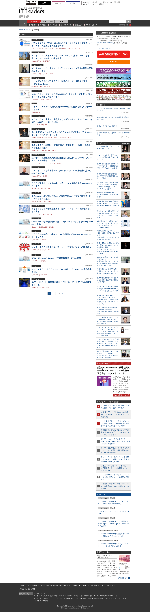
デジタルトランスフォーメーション (59, 137)
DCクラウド (58, 3)
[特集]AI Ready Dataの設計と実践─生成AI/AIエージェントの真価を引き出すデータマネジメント (113, 370)
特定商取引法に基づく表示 (96, 585)
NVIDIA (47, 61)
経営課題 (34, 21)
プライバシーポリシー (79, 585)
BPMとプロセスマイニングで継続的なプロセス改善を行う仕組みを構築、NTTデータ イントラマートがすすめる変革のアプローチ (108, 343)
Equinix (34, 61)
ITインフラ (40, 61)
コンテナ (43, 189)
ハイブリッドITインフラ (50, 163)
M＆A (48, 287)
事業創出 (43, 25)
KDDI (33, 261)
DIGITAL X (108, 598)
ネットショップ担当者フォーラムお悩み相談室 (71, 598)
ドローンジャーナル (119, 598)
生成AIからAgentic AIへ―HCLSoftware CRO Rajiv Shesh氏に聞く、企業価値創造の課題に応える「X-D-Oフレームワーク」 (107, 300)
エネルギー (86, 4)
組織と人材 (78, 25)
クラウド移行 (42, 201)
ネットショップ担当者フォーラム (44, 598)
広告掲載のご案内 (56, 585)
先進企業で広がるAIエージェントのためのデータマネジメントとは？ (107, 195)
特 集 (61, 21)
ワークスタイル (66, 25)
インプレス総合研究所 (85, 596)
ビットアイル (41, 287)
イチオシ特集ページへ (121, 395)
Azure (38, 261)
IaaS (51, 74)
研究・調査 (117, 2)
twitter (20, 16)
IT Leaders (31, 11)
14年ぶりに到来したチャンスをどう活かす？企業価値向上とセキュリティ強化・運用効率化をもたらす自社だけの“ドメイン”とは (107, 261)
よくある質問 (30, 589)
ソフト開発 (102, 2)
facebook (23, 16)
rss (27, 16)
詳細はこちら (123, 578)
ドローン (94, 4)
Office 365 (44, 227)
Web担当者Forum (71, 596)
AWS (38, 150)
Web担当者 (86, 2)
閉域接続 (51, 227)
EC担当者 (94, 2)
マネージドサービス (74, 48)
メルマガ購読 (45, 585)
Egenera (34, 201)
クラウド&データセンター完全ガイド (45, 596)
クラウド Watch (99, 596)
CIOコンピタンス (92, 25)
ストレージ (48, 99)
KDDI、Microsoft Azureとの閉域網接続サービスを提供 (56, 258)
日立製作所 (35, 99)
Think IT (61, 596)
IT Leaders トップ (24, 30)
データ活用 (53, 25)
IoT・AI (109, 2)
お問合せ (21, 589)
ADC (48, 189)
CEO (39, 240)
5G (37, 112)
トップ (22, 23)
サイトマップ (111, 585)
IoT (40, 112)
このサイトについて (25, 585)
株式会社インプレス (40, 593)
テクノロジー (48, 21)
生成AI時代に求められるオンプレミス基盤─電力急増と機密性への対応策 (107, 280)
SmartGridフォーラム (112, 596)
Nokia (33, 112)
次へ (60, 294)
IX (46, 125)
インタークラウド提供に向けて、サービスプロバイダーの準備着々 (61, 247)
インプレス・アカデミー (41, 601)
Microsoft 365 (36, 227)
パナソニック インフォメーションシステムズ (46, 48)
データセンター (42, 137)
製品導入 (72, 3)
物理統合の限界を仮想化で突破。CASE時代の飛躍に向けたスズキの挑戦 (107, 176)
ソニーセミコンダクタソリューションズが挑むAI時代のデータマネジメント (107, 157)
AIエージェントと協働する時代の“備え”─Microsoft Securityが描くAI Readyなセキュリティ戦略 (108, 289)
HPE (41, 86)
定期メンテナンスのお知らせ (107, 126)
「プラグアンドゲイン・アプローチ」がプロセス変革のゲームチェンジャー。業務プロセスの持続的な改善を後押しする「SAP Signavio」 (107, 331)
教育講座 (101, 4)
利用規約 (36, 585)
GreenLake (35, 86)
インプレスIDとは (105, 48)
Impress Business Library (105, 43)
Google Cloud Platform (49, 150)
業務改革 (34, 25)
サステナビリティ (43, 74)
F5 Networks (35, 189)
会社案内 (67, 585)
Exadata (63, 48)
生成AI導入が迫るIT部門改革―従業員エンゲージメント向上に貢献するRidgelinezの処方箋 (107, 271)
